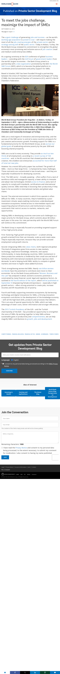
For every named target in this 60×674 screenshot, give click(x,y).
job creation (47, 49)
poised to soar (29, 40)
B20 (26, 56)
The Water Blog (37, 393)
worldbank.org (54, 0)
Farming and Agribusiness (23, 393)
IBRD (17, 474)
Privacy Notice (21, 448)
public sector (29, 44)
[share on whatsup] (45, 672)
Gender (38, 334)
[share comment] (55, 672)
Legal (2, 467)
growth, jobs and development (39, 319)
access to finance (38, 182)
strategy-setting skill (9, 44)
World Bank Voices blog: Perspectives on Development (52, 393)
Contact (34, 467)
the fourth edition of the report (23, 280)
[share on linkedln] (35, 672)
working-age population (11, 40)
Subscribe (9, 370)
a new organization (23, 64)
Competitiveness (6, 334)
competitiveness (38, 316)
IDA (21, 474)
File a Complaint (5, 470)
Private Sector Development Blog (37, 11)
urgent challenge (12, 37)
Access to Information (20, 467)
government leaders (44, 59)
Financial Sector (30, 334)
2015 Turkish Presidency (14, 309)
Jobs (29, 467)
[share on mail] (5, 672)
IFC (25, 474)
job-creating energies (22, 42)
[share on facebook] (15, 672)
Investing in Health (9, 393)
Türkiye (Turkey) (54, 334)
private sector (42, 42)
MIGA (28, 474)
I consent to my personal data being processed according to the (31, 365)
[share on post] (25, 672)
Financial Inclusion (18, 334)
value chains (31, 247)
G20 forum (29, 59)
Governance (44, 334)
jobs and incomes (37, 37)
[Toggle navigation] (57, 4)
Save (5, 457)
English (11, 31)
